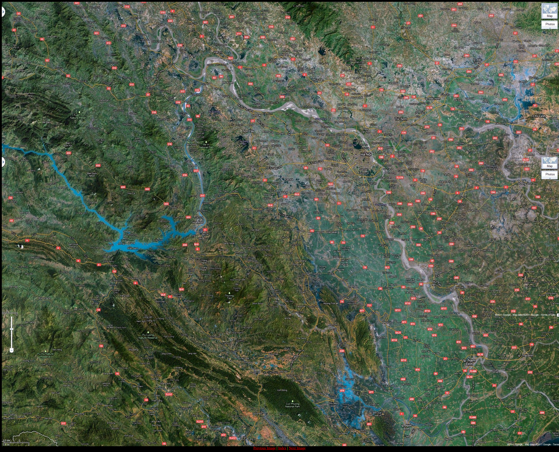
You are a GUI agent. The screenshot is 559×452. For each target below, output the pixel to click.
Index (282, 448)
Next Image (297, 448)
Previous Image (265, 448)
